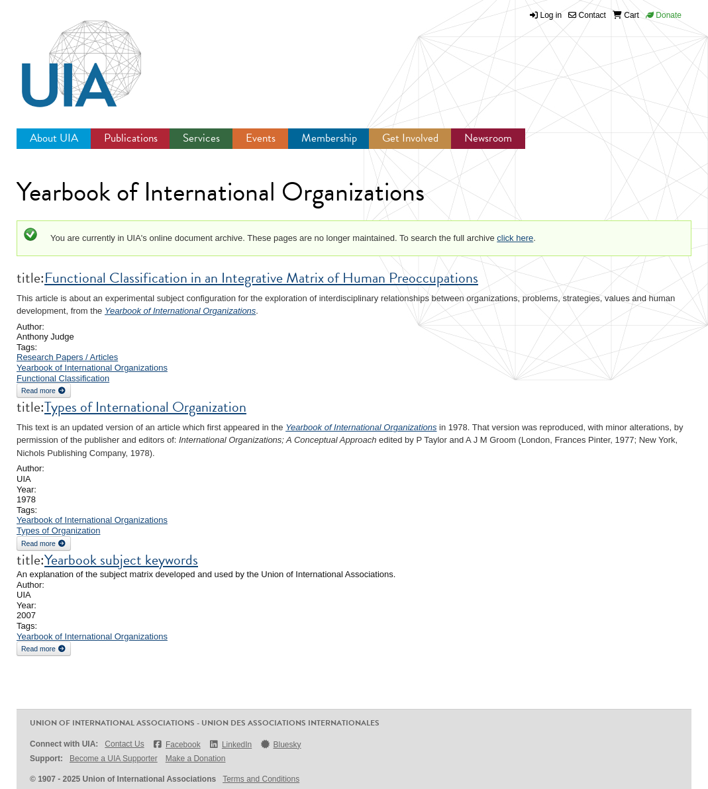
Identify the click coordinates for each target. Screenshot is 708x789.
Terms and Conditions (261, 779)
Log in (551, 15)
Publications (131, 138)
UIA (66, 56)
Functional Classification (63, 378)
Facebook (176, 744)
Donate (664, 15)
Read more (46, 389)
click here (515, 238)
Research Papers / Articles (67, 357)
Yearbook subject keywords (121, 560)
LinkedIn (230, 744)
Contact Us (124, 744)
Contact (587, 15)
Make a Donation (196, 758)
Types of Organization (58, 530)
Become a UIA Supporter (114, 758)
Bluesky (280, 744)
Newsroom (488, 138)
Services (201, 138)
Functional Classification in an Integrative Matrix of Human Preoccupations (261, 278)
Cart (626, 15)
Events (261, 138)
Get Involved (410, 138)
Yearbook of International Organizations (180, 311)
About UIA (54, 138)
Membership (329, 138)
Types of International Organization (145, 407)
